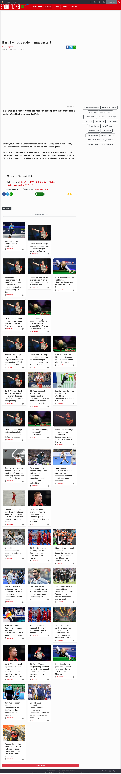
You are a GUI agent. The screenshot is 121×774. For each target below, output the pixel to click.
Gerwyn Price (94, 131)
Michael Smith (90, 117)
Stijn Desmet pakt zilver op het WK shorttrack (12, 243)
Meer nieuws (39, 215)
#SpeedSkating (49, 182)
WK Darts (74, 7)
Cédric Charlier (94, 126)
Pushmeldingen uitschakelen (79, 768)
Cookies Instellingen (59, 768)
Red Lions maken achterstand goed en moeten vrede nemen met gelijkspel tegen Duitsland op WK (38, 592)
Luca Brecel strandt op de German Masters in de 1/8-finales (39, 432)
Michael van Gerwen (109, 108)
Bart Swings (112, 117)
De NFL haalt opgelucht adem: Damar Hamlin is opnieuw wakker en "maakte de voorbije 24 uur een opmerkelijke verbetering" (39, 710)
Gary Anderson (107, 144)
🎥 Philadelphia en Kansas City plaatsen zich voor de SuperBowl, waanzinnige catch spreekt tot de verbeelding (38, 475)
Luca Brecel (93, 112)
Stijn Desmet (99, 121)
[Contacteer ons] (110, 766)
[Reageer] (23, 249)
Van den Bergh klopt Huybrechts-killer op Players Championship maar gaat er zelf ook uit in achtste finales (14, 360)
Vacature (72, 765)
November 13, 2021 (42, 189)
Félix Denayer (106, 131)
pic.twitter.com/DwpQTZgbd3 (20, 185)
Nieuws (48, 7)
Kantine (56, 7)
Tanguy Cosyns (108, 140)
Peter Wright (88, 121)
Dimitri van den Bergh (91, 108)
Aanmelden (112, 2)
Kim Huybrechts (105, 112)
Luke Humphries (92, 135)
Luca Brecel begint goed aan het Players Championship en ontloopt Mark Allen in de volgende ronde (39, 323)
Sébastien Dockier (93, 140)
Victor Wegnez (107, 126)
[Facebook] (102, 766)
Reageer (21, 49)
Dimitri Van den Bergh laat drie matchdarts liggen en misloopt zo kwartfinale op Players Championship (14, 396)
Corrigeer (72, 194)
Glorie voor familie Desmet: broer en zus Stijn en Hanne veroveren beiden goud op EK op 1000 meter (14, 630)
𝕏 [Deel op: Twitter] (71, 47)
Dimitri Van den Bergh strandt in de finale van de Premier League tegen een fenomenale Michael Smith (39, 360)
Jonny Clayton (112, 121)
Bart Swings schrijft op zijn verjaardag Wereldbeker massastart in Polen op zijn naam (64, 396)
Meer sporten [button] (11, 2)
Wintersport (37, 7)
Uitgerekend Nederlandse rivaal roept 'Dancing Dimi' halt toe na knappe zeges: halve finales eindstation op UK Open (13, 284)
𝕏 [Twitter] (106, 766)
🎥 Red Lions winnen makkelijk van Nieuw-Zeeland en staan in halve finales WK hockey (38, 553)
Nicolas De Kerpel (107, 135)
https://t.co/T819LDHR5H (30, 182)
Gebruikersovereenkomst (41, 768)
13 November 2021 (9, 49)
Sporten (64, 7)
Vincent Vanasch (93, 144)
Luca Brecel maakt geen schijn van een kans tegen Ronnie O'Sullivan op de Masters (63, 669)
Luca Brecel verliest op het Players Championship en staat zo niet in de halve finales (64, 282)
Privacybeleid (63, 765)
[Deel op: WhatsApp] (74, 47)
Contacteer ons (51, 765)
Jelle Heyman (8, 47)
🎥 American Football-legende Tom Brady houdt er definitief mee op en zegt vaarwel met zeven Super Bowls (14, 473)
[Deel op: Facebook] (67, 47)
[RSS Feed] (114, 766)
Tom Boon (101, 117)
